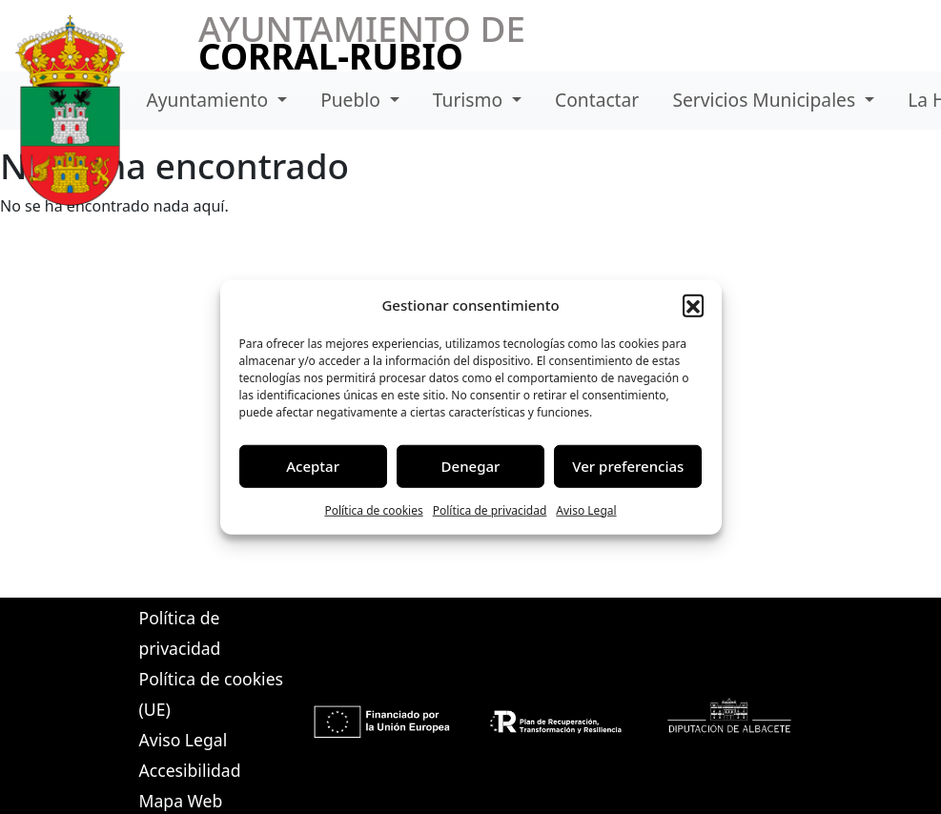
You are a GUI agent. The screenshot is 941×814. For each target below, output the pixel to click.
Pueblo (352, 99)
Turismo (470, 99)
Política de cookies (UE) (211, 694)
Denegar (471, 466)
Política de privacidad (490, 509)
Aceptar (312, 466)
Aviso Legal (586, 509)
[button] (693, 305)
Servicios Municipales (766, 99)
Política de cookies (373, 509)
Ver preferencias (628, 466)
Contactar (597, 99)
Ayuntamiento (210, 99)
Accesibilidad (190, 770)
